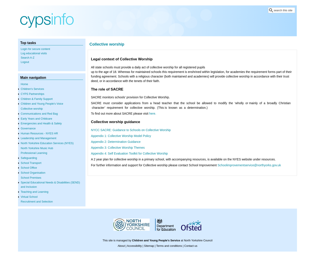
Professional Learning (34, 153)
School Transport (31, 163)
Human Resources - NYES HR (39, 133)
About (121, 245)
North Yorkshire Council (198, 240)
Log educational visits (34, 53)
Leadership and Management (38, 138)
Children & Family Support (37, 98)
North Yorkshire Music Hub (37, 148)
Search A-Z (27, 57)
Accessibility (134, 245)
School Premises (31, 177)
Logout (25, 62)
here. (152, 113)
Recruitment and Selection (37, 201)
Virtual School (29, 196)
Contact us (190, 245)
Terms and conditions (169, 245)
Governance (28, 128)
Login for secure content (35, 49)
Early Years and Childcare (36, 118)
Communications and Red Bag (39, 113)
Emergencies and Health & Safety (41, 123)
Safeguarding (29, 158)
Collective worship (32, 108)
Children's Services (32, 89)
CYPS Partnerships (32, 94)
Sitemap (149, 245)
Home (24, 84)
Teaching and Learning (34, 191)
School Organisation (33, 172)
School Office (29, 167)
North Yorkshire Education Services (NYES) (47, 143)
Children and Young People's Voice (42, 103)
